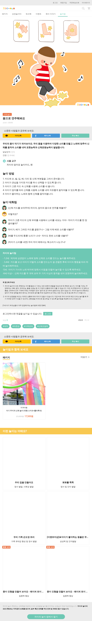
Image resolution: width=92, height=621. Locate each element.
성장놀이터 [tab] (16, 14)
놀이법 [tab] (63, 14)
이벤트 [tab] (38, 14)
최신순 (86, 320)
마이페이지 (86, 2)
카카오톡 (13, 135)
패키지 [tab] (5, 14)
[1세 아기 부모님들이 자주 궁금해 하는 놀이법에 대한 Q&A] (24, 305)
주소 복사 (75, 135)
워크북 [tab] (28, 14)
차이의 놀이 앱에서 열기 (46, 616)
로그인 (55, 2)
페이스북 (43, 135)
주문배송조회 (74, 2)
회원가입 (63, 2)
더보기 (85, 357)
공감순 (80, 320)
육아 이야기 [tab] (51, 14)
